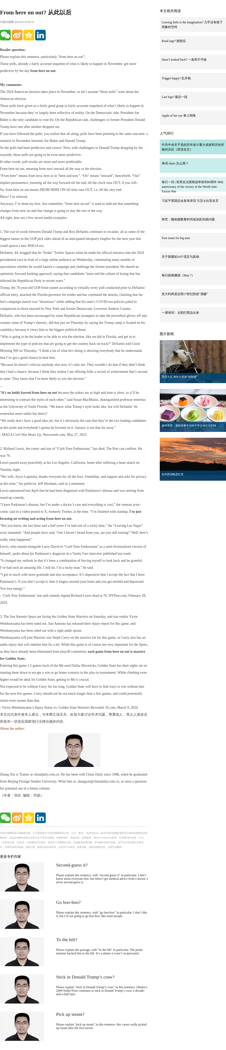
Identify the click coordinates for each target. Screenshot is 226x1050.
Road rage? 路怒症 (174, 41)
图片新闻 (167, 334)
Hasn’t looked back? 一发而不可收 (184, 59)
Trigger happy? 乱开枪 (176, 78)
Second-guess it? (72, 864)
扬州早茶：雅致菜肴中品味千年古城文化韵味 (189, 425)
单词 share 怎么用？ (175, 163)
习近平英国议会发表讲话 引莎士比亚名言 (190, 200)
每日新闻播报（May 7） (178, 275)
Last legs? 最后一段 (174, 97)
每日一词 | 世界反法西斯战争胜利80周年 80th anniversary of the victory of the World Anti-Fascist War (192, 186)
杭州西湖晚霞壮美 (173, 474)
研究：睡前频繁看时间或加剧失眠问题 (188, 219)
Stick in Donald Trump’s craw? (85, 976)
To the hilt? (66, 939)
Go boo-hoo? (68, 902)
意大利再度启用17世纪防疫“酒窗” (185, 294)
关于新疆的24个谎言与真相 (180, 256)
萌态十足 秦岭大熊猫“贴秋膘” (180, 376)
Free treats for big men (176, 238)
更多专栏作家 (10, 857)
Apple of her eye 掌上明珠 (179, 115)
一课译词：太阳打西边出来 (180, 312)
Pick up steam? (70, 1014)
